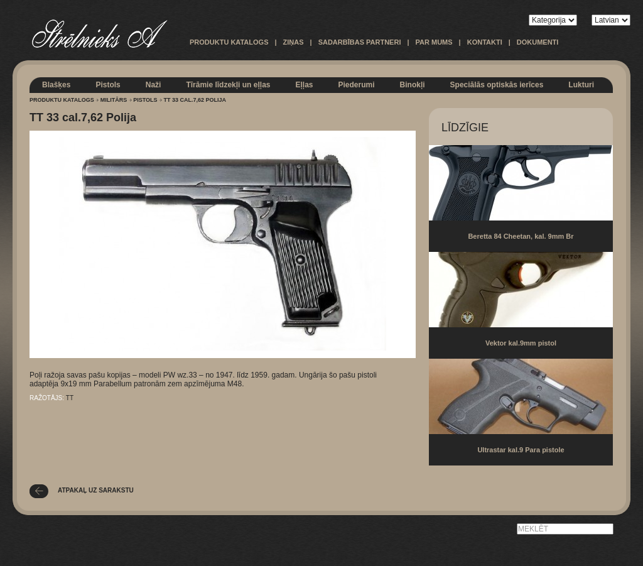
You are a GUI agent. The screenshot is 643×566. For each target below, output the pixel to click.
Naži (153, 84)
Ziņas (293, 42)
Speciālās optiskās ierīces (497, 84)
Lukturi (581, 84)
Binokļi (412, 84)
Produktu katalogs (229, 42)
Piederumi (356, 84)
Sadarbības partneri (359, 42)
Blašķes (56, 84)
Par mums (434, 42)
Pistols (107, 84)
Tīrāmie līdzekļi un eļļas (228, 84)
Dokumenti (538, 42)
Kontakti (484, 42)
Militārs (113, 100)
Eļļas (304, 84)
